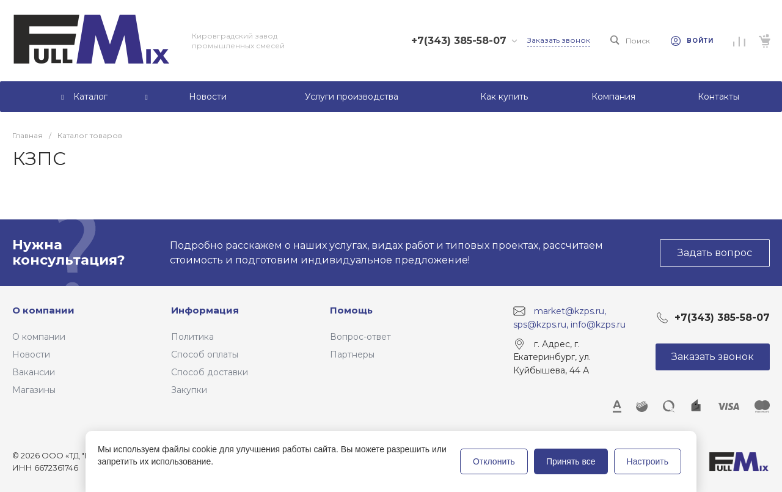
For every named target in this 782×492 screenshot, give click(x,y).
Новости (31, 354)
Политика (192, 336)
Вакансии (33, 372)
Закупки (189, 389)
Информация (205, 310)
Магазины (34, 389)
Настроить (647, 461)
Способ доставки (209, 372)
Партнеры (352, 354)
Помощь (351, 310)
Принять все (571, 461)
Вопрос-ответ (360, 336)
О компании (43, 310)
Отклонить (494, 461)
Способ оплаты (204, 354)
